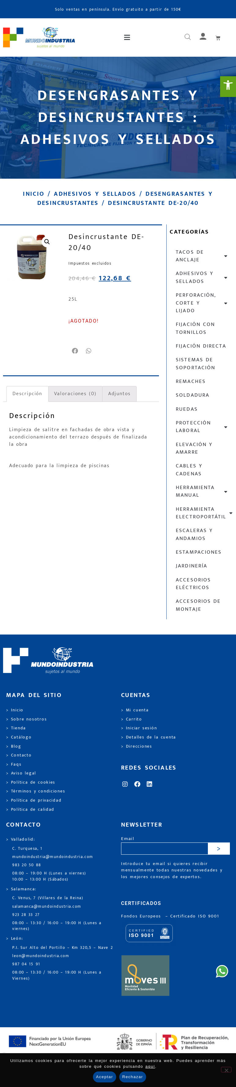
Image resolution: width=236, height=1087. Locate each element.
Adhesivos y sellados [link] (95, 194)
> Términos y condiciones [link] (35, 791)
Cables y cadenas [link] (189, 470)
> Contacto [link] (19, 755)
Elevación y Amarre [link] (194, 448)
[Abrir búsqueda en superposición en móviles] (188, 37)
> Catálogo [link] (19, 737)
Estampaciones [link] (198, 552)
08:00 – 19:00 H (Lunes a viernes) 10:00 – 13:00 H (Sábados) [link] (49, 876)
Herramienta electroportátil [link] (204, 513)
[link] (228, 86)
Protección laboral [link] (202, 427)
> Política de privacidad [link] (33, 800)
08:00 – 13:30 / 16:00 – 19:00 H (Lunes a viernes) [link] (56, 926)
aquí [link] (150, 1066)
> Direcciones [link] (136, 746)
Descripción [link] (27, 394)
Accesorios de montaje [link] (198, 605)
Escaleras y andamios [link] (194, 534)
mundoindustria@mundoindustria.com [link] (52, 857)
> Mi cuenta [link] (135, 710)
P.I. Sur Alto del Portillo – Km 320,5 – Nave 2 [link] (62, 948)
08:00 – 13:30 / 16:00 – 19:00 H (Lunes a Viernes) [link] (56, 975)
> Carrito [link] (131, 719)
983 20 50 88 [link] (26, 865)
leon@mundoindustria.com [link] (40, 956)
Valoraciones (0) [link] (75, 394)
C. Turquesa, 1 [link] (27, 849)
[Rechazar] (226, 1069)
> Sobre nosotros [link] (26, 719)
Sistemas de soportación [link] (195, 364)
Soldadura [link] (192, 395)
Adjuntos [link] (119, 394)
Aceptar (104, 1076)
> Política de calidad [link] (30, 809)
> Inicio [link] (15, 710)
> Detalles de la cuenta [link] (148, 737)
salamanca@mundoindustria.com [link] (46, 906)
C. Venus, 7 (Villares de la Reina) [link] (47, 898)
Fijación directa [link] (201, 346)
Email (127, 838)
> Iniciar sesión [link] (139, 728)
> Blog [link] (13, 746)
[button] (127, 37)
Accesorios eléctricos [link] (193, 584)
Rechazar (132, 1076)
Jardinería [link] (191, 566)
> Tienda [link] (16, 728)
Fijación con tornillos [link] (195, 328)
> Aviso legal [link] (21, 773)
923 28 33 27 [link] (26, 915)
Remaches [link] (190, 381)
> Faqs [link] (14, 764)
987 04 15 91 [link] (26, 964)
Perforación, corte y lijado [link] (202, 303)
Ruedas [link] (186, 409)
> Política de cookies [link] (30, 782)
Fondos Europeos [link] (142, 916)
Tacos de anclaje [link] (202, 256)
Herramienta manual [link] (202, 491)
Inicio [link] (33, 194)
